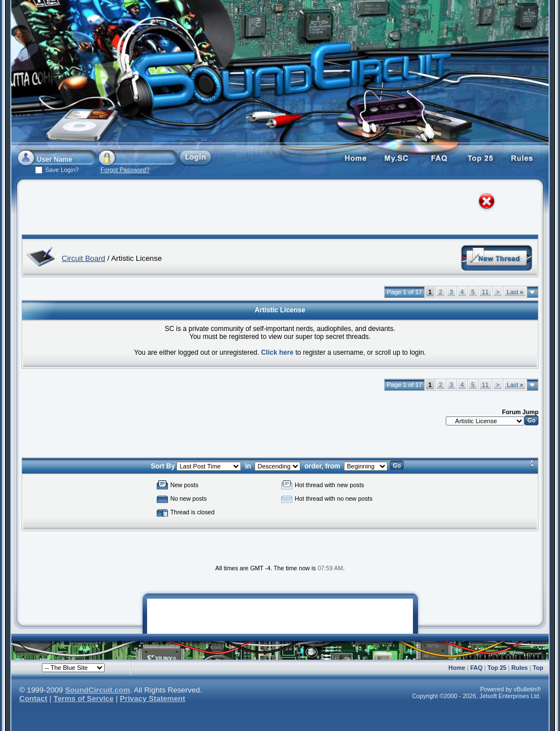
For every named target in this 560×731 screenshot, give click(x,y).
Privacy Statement (153, 698)
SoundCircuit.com (97, 690)
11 (485, 292)
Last (515, 292)
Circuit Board (83, 258)
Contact (33, 698)
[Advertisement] (138, 209)
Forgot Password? (125, 169)
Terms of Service (84, 698)
